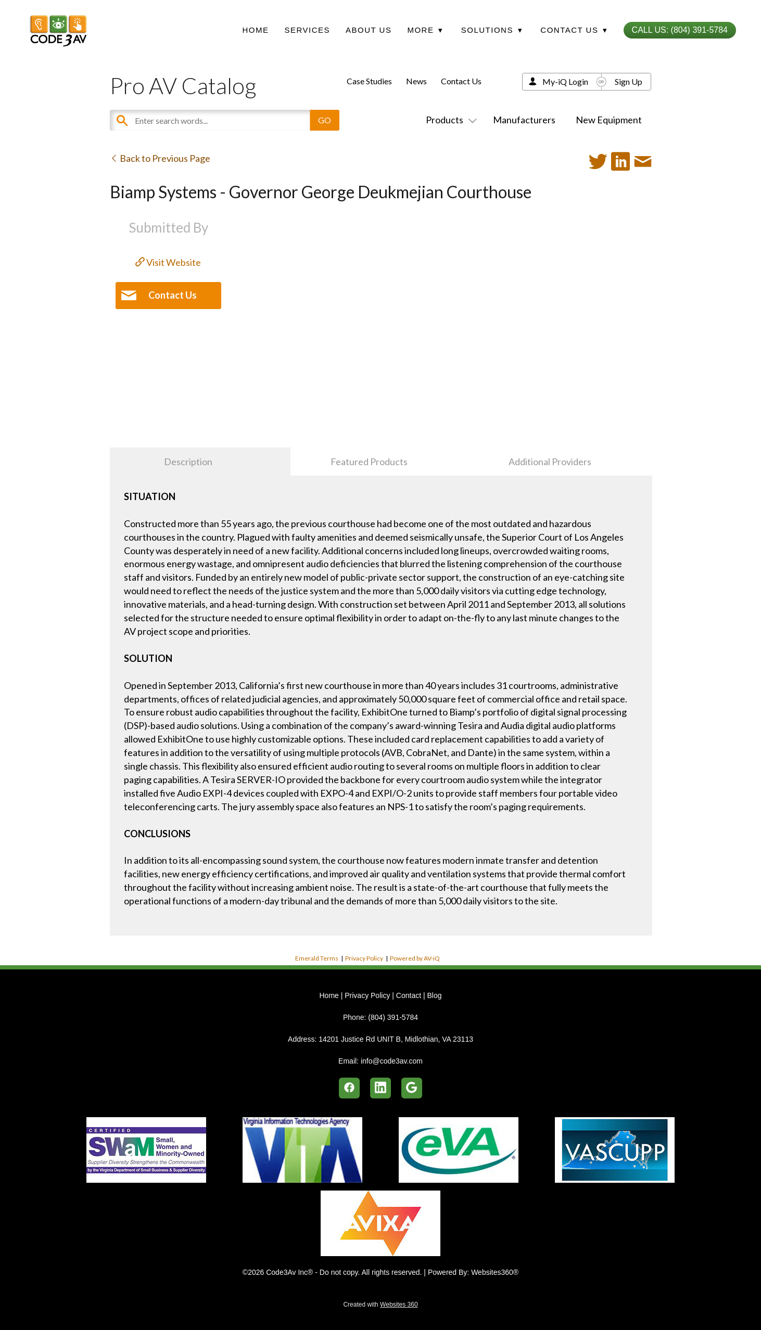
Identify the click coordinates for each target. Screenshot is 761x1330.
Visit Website (168, 262)
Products (449, 119)
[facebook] (349, 1088)
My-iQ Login (565, 81)
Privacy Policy (364, 958)
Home (255, 29)
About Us (368, 29)
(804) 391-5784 (393, 1017)
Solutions (492, 29)
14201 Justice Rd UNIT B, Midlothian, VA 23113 (396, 1039)
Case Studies (369, 81)
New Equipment (609, 119)
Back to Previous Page (160, 158)
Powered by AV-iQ (415, 958)
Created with (380, 1304)
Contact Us (461, 81)
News (416, 81)
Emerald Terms (316, 958)
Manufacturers (524, 119)
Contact (408, 995)
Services (307, 29)
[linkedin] (380, 1088)
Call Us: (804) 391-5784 (680, 29)
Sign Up (628, 81)
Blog (434, 995)
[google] (411, 1088)
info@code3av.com (392, 1061)
